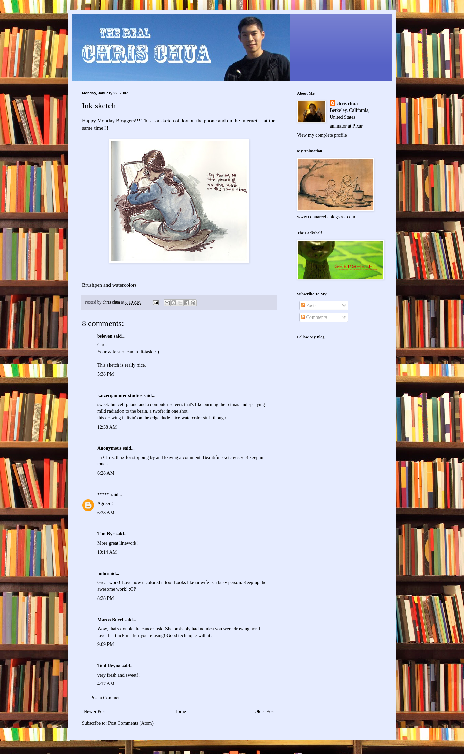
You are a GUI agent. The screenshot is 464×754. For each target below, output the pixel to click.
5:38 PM (105, 374)
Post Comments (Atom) (131, 723)
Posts (308, 305)
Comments (314, 317)
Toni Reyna (108, 665)
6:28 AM (105, 473)
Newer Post (95, 711)
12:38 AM (107, 427)
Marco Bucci (110, 619)
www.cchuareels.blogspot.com (326, 216)
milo (101, 573)
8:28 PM (105, 598)
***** (103, 494)
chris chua (347, 103)
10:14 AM (107, 552)
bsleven (104, 336)
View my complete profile (322, 135)
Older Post (265, 711)
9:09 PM (105, 644)
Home (180, 711)
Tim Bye (106, 533)
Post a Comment (106, 697)
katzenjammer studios (119, 395)
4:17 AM (105, 683)
